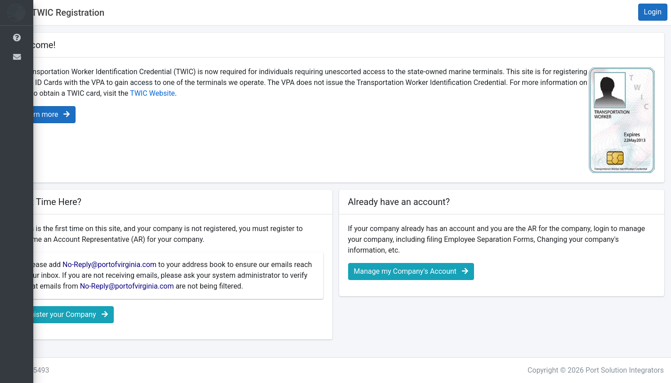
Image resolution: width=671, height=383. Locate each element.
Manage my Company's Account (427, 271)
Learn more (79, 114)
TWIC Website (264, 93)
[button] (47, 13)
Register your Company (98, 325)
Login (653, 12)
